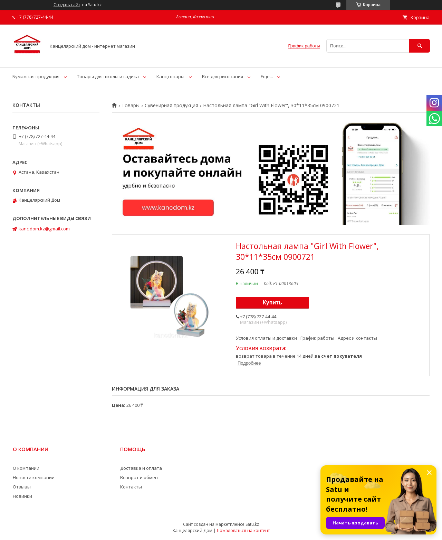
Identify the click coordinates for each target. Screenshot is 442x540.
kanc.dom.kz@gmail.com (44, 228)
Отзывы (22, 487)
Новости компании (34, 477)
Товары (131, 105)
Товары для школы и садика (108, 76)
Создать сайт (67, 4)
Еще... (267, 76)
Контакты (131, 487)
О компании (26, 468)
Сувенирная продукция (171, 105)
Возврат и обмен (139, 477)
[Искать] (419, 46)
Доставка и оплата (141, 468)
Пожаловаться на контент (243, 530)
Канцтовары (170, 76)
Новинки (22, 496)
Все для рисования (222, 76)
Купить (272, 302)
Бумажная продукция (35, 76)
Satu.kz (252, 524)
